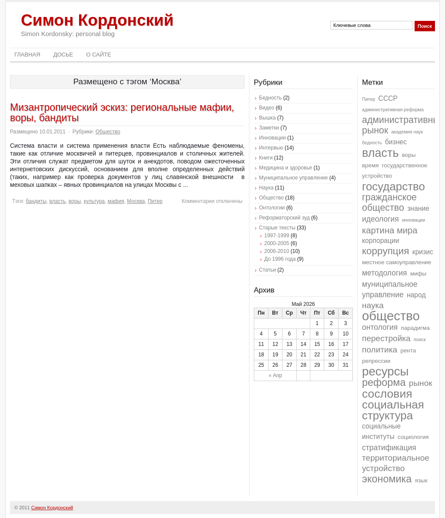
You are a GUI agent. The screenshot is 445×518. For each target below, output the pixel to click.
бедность (372, 142)
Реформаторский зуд (284, 218)
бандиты (36, 201)
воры (75, 201)
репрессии (376, 361)
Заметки (269, 128)
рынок (420, 383)
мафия (116, 201)
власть (58, 201)
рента (408, 350)
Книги (265, 158)
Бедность (270, 98)
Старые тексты (277, 228)
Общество (108, 132)
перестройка (386, 338)
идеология (380, 219)
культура (94, 201)
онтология (380, 327)
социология (413, 437)
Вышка (267, 118)
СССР (388, 98)
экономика (387, 479)
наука (373, 305)
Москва (136, 201)
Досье (63, 54)
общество (391, 316)
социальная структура (393, 410)
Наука (266, 188)
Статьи (267, 270)
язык (421, 480)
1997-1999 (276, 235)
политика (379, 349)
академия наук (407, 131)
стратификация (389, 447)
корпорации (380, 240)
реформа (383, 382)
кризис (422, 252)
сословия (387, 393)
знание (418, 208)
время (370, 165)
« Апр (275, 375)
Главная (27, 54)
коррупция (385, 251)
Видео (266, 108)
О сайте (98, 54)
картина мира (390, 230)
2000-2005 (276, 243)
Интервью (271, 148)
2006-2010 (276, 251)
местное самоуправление (396, 262)
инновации (413, 219)
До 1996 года (280, 259)
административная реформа (393, 109)
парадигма (415, 328)
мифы (418, 273)
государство (393, 186)
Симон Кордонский (97, 20)
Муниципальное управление (293, 178)
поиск (420, 339)
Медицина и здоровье (285, 168)
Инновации (272, 138)
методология (384, 273)
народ (416, 295)
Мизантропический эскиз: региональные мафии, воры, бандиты (122, 112)
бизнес (396, 142)
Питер (155, 201)
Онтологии (272, 208)
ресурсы (385, 371)
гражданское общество (389, 202)
